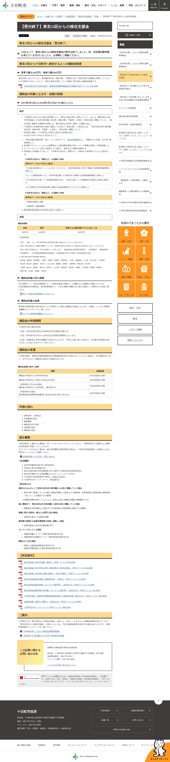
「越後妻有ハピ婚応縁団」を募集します (134, 181)
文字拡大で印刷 (80, 36)
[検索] (132, 26)
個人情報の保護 (24, 745)
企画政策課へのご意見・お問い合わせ (39, 456)
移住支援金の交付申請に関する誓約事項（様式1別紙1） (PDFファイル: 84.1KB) (58, 568)
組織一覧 (49, 16)
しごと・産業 (117, 5)
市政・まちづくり (137, 5)
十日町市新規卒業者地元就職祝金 (133, 210)
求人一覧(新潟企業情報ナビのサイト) (38, 294)
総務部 (59, 16)
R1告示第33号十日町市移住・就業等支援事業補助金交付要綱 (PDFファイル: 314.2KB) (61, 86)
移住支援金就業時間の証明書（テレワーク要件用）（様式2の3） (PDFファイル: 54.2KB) (62, 590)
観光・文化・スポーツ (95, 5)
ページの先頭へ (158, 700)
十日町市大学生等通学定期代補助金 (134, 202)
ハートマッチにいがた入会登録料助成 (134, 170)
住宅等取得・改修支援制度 (130, 124)
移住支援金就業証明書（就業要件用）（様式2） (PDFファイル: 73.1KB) (55, 579)
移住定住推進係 (85, 16)
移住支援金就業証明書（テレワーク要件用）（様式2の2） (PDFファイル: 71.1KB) (59, 585)
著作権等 (56, 745)
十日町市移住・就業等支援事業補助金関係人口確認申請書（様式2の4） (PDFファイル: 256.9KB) (65, 596)
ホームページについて (77, 745)
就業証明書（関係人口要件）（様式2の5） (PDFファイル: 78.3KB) (52, 602)
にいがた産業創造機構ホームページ (38, 314)
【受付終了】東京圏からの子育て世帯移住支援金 (43, 636)
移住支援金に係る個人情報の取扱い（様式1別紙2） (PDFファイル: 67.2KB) (56, 573)
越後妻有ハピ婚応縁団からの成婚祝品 (134, 192)
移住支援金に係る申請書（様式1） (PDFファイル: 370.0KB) (50, 562)
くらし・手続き (39, 5)
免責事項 (41, 745)
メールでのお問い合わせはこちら (61, 665)
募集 (97, 16)
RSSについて (128, 745)
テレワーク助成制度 (127, 108)
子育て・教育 (58, 5)
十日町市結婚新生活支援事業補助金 (134, 161)
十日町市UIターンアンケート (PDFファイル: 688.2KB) (47, 607)
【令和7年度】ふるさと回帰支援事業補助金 (133, 53)
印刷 (67, 36)
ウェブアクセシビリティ (104, 745)
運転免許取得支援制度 (128, 116)
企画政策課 (70, 16)
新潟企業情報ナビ (75, 140)
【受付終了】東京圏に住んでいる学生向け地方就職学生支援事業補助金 (134, 98)
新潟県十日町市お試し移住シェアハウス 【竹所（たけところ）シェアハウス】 (134, 136)
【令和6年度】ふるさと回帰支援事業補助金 (41, 631)
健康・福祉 (74, 5)
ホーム (40, 16)
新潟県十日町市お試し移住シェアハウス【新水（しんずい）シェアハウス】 (134, 150)
